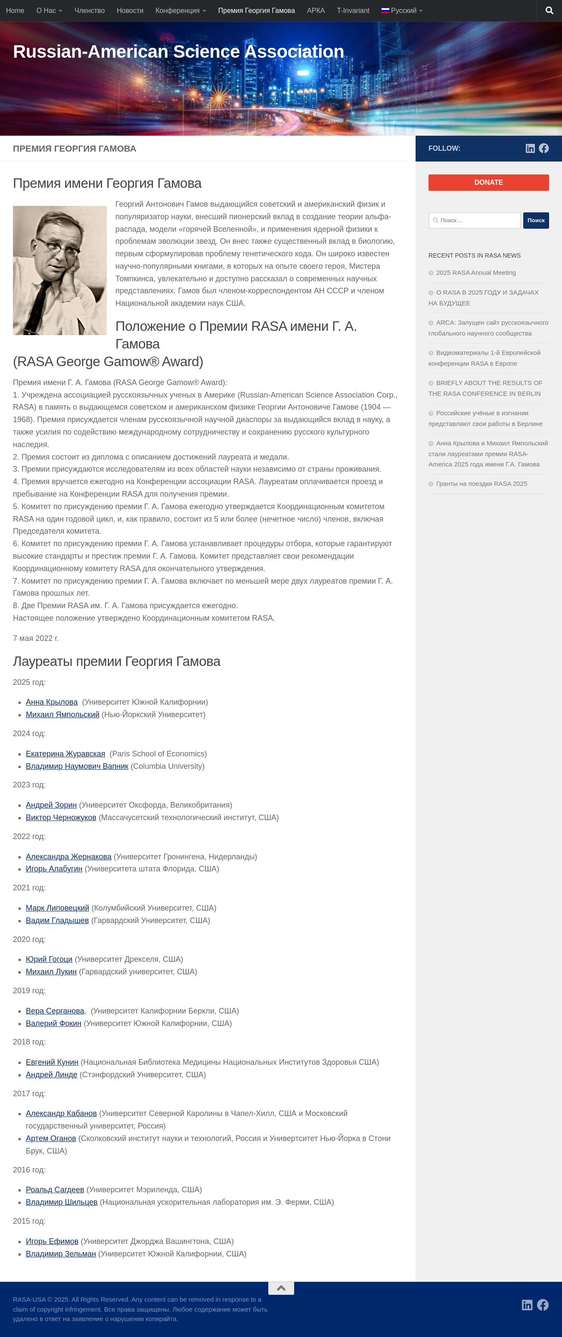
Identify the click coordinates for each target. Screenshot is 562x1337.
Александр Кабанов (61, 1113)
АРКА (316, 10)
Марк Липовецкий (57, 908)
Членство (90, 10)
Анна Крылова (52, 702)
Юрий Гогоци (49, 959)
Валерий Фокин (53, 1023)
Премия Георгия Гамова (256, 10)
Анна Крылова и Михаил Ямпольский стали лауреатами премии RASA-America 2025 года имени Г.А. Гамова (488, 453)
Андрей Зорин (51, 805)
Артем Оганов (51, 1138)
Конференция (177, 10)
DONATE (489, 182)
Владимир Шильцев (62, 1202)
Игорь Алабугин (54, 868)
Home (15, 10)
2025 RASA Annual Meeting (476, 272)
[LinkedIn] (530, 148)
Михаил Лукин (51, 971)
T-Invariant (353, 10)
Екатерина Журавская (66, 753)
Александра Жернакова (69, 856)
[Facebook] (544, 148)
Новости (130, 10)
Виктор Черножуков (61, 817)
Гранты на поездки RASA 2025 (481, 483)
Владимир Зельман (61, 1254)
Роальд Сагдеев (55, 1189)
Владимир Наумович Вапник (77, 766)
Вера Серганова (55, 1011)
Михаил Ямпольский (62, 714)
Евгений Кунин (52, 1062)
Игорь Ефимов (52, 1241)
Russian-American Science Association (178, 51)
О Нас (46, 10)
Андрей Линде (52, 1074)
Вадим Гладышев (57, 920)
